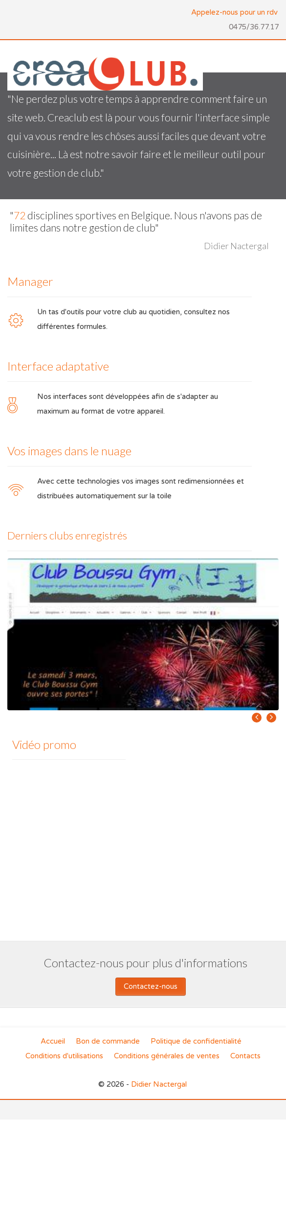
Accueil (53, 1041)
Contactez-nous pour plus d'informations (145, 963)
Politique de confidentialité (196, 1041)
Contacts (245, 1055)
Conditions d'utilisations (64, 1055)
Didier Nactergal (159, 1084)
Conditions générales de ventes (167, 1055)
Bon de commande (108, 1041)
